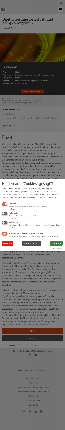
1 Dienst (12, 227)
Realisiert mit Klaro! (56, 248)
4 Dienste (12, 209)
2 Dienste (12, 218)
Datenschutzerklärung (46, 197)
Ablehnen (7, 243)
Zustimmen (56, 243)
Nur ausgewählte (32, 243)
